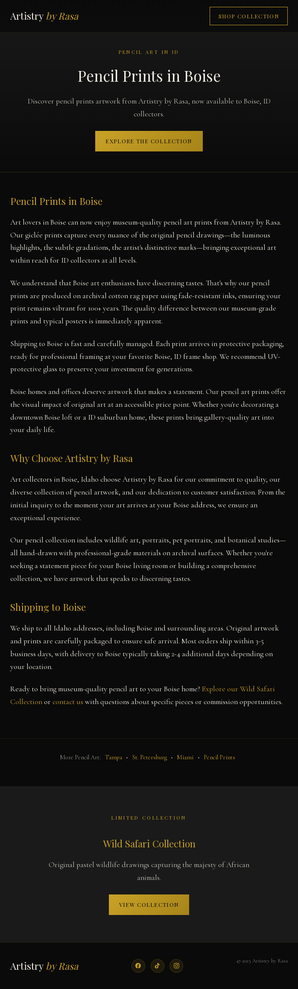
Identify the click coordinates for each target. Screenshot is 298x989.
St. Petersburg (149, 757)
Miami (185, 757)
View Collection (149, 904)
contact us (68, 701)
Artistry (44, 15)
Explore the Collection (148, 141)
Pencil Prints (219, 757)
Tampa (113, 757)
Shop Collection (249, 16)
